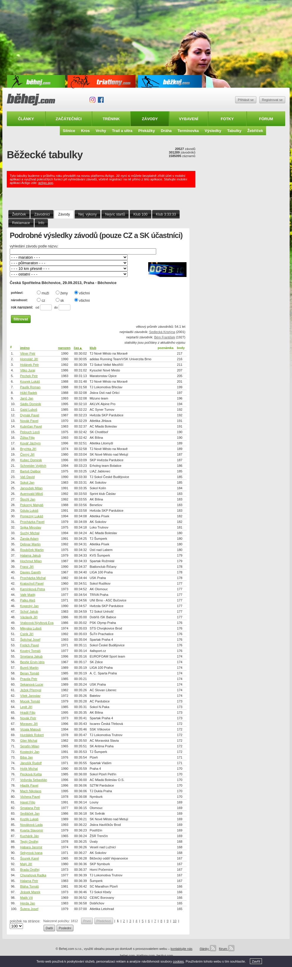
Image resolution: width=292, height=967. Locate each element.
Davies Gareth (30, 572)
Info (41, 223)
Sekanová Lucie (31, 684)
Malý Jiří (26, 864)
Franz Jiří (27, 566)
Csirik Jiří (26, 634)
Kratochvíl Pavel (31, 583)
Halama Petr (29, 881)
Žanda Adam (29, 538)
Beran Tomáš (29, 673)
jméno (24, 348)
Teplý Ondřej (29, 841)
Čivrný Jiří (27, 454)
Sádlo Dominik (30, 404)
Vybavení (188, 119)
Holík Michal (29, 768)
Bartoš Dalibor (30, 471)
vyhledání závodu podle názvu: (34, 246)
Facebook (101, 100)
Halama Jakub (30, 555)
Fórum (266, 119)
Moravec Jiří (29, 723)
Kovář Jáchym (30, 443)
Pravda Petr (28, 679)
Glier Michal (28, 740)
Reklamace (21, 223)
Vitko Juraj (27, 370)
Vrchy (101, 130)
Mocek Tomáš (30, 701)
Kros (85, 130)
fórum (227, 948)
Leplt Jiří (26, 707)
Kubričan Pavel (31, 426)
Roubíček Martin (32, 550)
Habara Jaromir (31, 847)
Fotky (227, 119)
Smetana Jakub (31, 656)
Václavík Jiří (28, 617)
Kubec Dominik (31, 460)
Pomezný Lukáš (31, 516)
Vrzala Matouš (30, 729)
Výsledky (213, 130)
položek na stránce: (25, 921)
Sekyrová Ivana (31, 853)
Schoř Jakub (29, 611)
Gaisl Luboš (28, 409)
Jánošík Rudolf (31, 763)
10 (174, 921)
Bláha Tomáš (29, 886)
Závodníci (42, 214)
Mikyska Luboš (31, 628)
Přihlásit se (246, 100)
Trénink (111, 119)
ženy (62, 293)
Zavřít (256, 961)
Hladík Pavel (29, 785)
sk (60, 300)
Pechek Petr (29, 376)
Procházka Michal (33, 578)
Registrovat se (272, 100)
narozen (64, 348)
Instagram (92, 100)
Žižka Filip (27, 437)
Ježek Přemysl (30, 690)
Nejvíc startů (115, 214)
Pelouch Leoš (30, 432)
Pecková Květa (31, 774)
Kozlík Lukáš (29, 819)
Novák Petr (28, 718)
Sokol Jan (27, 482)
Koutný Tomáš (30, 651)
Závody (150, 119)
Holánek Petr (29, 364)
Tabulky (234, 130)
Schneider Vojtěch (33, 465)
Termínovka (188, 130)
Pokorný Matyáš (31, 505)
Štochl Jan (27, 499)
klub (93, 348)
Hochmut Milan (31, 561)
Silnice (69, 130)
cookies (178, 961)
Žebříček (255, 130)
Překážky (146, 130)
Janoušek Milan (31, 488)
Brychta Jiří (28, 449)
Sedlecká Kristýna (162, 332)
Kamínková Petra (32, 589)
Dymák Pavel (29, 415)
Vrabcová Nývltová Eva (36, 622)
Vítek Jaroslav (30, 695)
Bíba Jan (26, 757)
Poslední (65, 928)
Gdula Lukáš (29, 510)
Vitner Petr (27, 353)
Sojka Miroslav (30, 527)
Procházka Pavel (32, 522)
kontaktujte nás (181, 948)
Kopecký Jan (29, 606)
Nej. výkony (87, 214)
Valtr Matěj (27, 594)
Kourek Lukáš (30, 381)
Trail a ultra (122, 130)
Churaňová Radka (33, 875)
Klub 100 (140, 214)
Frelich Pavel (29, 645)
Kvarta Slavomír (31, 830)
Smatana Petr (30, 808)
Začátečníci (69, 119)
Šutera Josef (29, 909)
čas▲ (78, 348)
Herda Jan (27, 903)
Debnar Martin (30, 544)
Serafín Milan (29, 746)
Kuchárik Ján (29, 836)
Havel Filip (27, 802)
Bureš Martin (29, 667)
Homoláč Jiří (29, 359)
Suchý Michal (29, 533)
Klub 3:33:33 (166, 214)
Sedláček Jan (29, 813)
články (207, 948)
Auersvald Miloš (31, 493)
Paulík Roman (30, 387)
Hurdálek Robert (32, 735)
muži (43, 293)
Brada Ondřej (29, 869)
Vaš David (27, 477)
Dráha (166, 130)
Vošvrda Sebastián (33, 780)
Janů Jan (26, 398)
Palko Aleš (27, 600)
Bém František (164, 337)
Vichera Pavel (30, 796)
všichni (82, 293)
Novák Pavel (29, 421)
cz (41, 300)
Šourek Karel (29, 858)
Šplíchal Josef (30, 639)
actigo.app (45, 183)
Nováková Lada (31, 824)
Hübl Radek (28, 392)
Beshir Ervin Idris (32, 662)
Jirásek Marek (30, 892)
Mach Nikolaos (30, 791)
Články (26, 119)
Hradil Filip (27, 712)
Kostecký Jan (29, 752)
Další (49, 928)
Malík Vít (26, 897)
